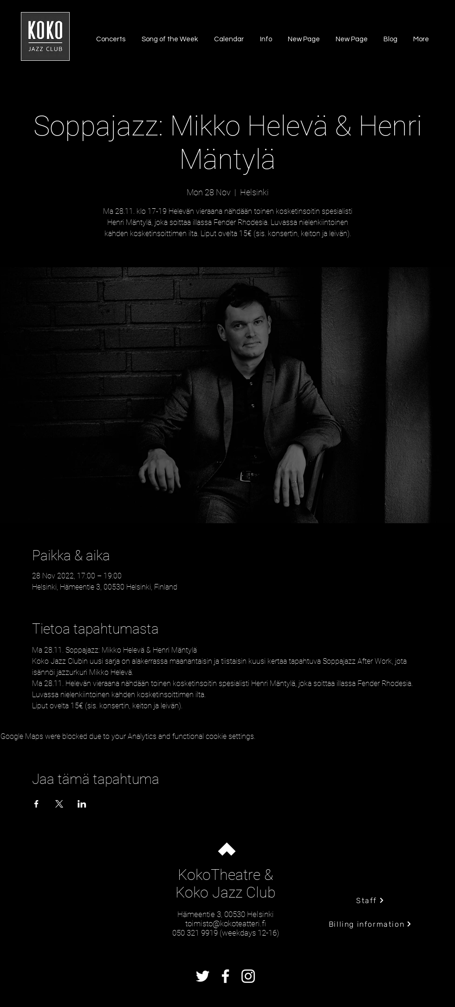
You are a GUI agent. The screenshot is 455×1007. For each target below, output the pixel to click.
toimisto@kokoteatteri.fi (225, 923)
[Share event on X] (59, 804)
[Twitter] (203, 976)
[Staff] (370, 900)
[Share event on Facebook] (36, 804)
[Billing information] (370, 924)
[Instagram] (248, 976)
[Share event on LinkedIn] (82, 804)
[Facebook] (225, 976)
